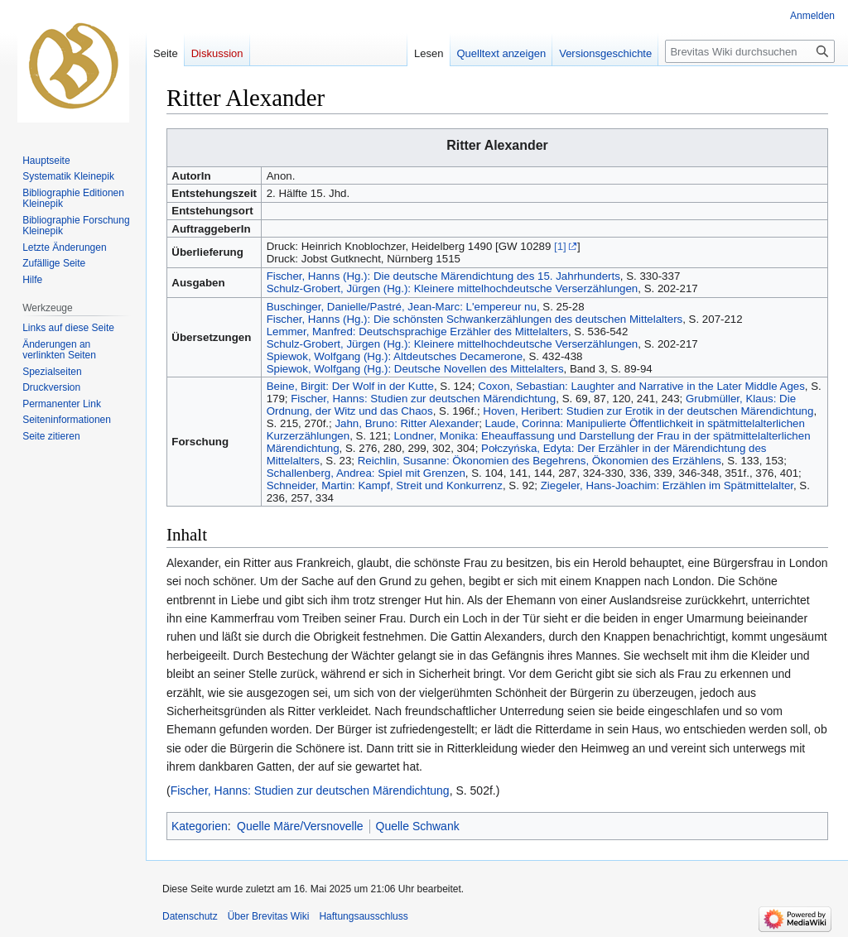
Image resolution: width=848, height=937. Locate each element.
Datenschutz (190, 916)
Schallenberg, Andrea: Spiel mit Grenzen (366, 473)
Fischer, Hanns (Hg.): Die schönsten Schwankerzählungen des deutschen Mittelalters (475, 319)
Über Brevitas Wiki (269, 916)
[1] (560, 246)
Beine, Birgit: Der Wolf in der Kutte (350, 386)
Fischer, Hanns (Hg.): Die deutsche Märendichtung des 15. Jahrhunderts (443, 276)
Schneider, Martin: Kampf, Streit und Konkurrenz (385, 485)
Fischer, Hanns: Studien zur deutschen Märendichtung (423, 398)
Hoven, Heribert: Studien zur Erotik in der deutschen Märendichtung (648, 411)
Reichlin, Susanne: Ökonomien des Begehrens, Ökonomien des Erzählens (539, 460)
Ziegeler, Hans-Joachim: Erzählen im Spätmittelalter (667, 485)
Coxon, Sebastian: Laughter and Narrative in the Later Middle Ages (641, 386)
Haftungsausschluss (363, 916)
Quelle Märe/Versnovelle (300, 826)
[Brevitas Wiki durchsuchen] (750, 51)
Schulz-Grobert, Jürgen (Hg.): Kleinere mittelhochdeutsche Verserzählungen (452, 288)
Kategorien (199, 826)
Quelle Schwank (418, 826)
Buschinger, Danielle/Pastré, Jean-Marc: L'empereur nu (402, 306)
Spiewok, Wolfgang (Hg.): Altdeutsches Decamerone (395, 356)
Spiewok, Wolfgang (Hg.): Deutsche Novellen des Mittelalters (415, 369)
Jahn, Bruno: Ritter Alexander (407, 423)
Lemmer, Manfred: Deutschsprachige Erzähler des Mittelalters (417, 331)
